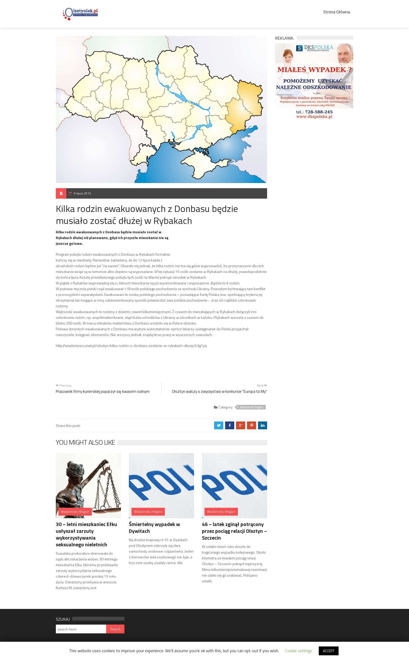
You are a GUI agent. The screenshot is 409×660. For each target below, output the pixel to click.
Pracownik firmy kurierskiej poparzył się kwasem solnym (102, 391)
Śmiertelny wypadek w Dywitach (154, 527)
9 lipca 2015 (82, 193)
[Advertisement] (222, 245)
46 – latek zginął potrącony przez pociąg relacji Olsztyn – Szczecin (234, 531)
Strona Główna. (337, 12)
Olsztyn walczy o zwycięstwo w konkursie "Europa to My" (219, 391)
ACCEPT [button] (328, 650)
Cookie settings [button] (298, 650)
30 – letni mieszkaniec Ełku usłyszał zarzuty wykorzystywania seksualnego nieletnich (86, 534)
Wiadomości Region (251, 407)
